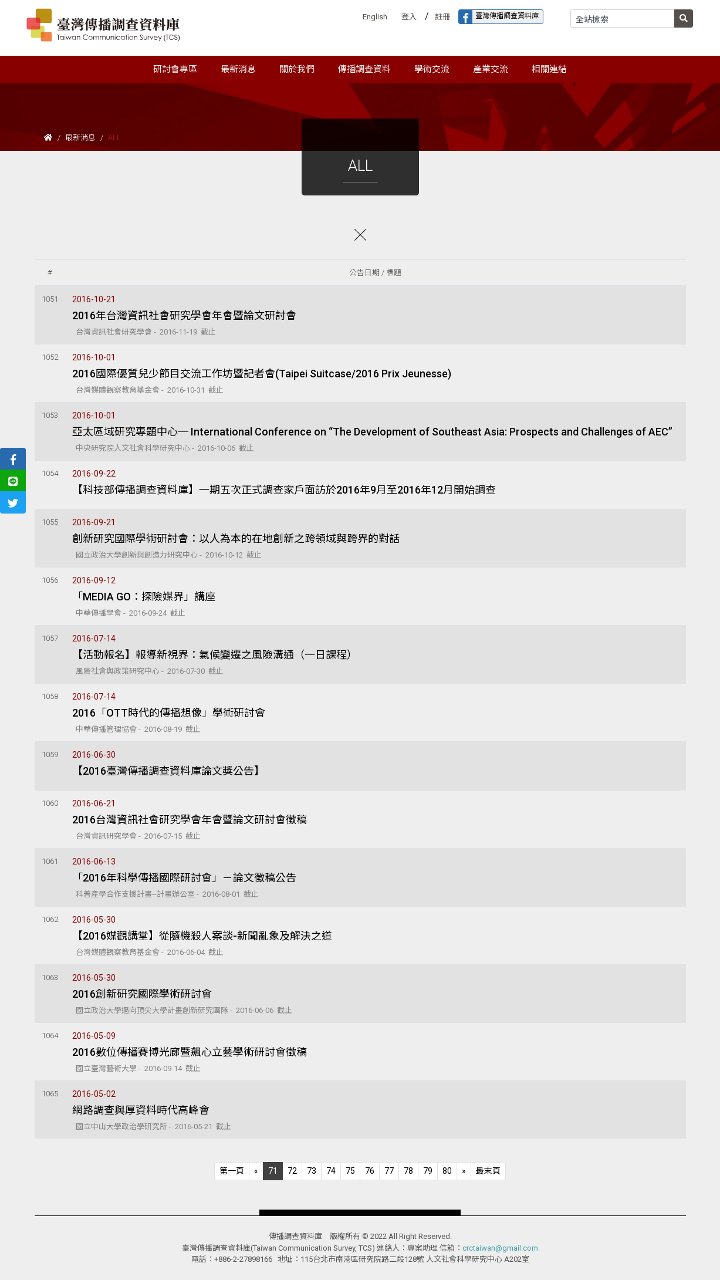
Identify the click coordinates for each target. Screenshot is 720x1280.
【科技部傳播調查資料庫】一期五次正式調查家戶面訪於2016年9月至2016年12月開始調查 (284, 490)
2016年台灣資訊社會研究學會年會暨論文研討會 (184, 315)
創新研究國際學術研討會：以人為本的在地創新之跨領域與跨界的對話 (236, 538)
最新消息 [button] (238, 69)
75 (350, 1171)
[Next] (464, 1171)
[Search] (622, 18)
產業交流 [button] (490, 69)
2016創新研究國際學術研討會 (142, 994)
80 (447, 1171)
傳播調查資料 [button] (364, 69)
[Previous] (231, 1171)
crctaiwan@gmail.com (500, 1248)
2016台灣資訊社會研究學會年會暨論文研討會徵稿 (189, 819)
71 (273, 1171)
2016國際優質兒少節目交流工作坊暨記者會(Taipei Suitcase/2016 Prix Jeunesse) (261, 373)
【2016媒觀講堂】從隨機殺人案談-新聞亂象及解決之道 (202, 936)
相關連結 (549, 69)
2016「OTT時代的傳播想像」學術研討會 (168, 713)
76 (369, 1171)
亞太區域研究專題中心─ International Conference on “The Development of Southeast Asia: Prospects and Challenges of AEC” (372, 431)
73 (311, 1171)
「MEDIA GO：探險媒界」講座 (143, 596)
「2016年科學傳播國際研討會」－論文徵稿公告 (184, 878)
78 (408, 1171)
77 (389, 1171)
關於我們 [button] (297, 69)
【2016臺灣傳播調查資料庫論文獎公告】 (168, 771)
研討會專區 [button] (175, 69)
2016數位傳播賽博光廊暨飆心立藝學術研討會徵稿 (189, 1052)
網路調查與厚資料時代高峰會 (140, 1110)
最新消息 (80, 137)
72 (292, 1171)
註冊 (442, 16)
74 (331, 1171)
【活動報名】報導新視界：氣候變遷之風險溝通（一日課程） (214, 655)
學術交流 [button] (431, 69)
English (375, 16)
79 (427, 1171)
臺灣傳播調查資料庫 (499, 16)
